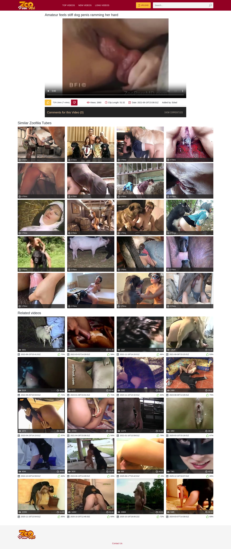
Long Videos (102, 5)
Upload (143, 5)
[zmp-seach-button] (210, 5)
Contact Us (117, 543)
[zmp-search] (183, 5)
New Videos (84, 5)
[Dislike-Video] (74, 102)
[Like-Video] (48, 102)
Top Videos (68, 5)
